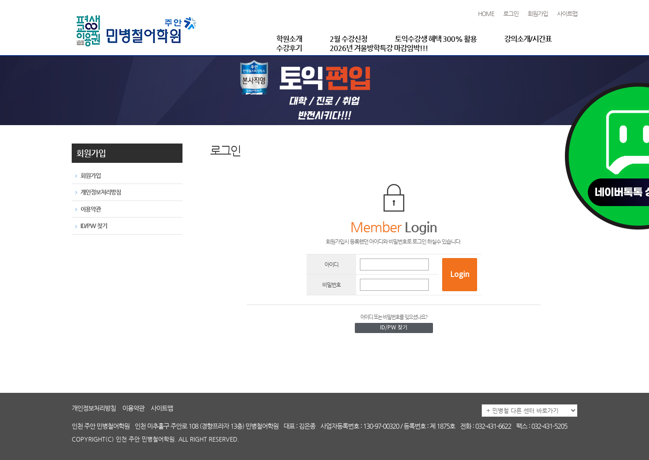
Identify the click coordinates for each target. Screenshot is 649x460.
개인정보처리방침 (94, 408)
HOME (486, 13)
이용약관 (133, 408)
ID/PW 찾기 (394, 328)
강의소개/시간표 (528, 38)
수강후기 (289, 48)
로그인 (510, 13)
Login (459, 274)
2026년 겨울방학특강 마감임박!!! (379, 48)
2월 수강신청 (348, 38)
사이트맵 (567, 13)
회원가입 (538, 13)
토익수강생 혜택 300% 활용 (436, 38)
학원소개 (289, 38)
